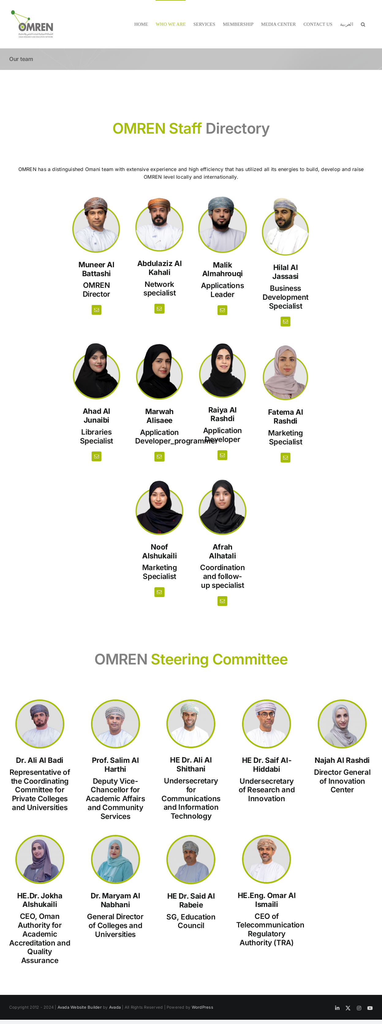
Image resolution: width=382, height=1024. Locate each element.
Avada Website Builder (80, 1007)
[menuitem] (346, 24)
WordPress (202, 1007)
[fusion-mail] (96, 310)
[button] (363, 24)
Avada (115, 1007)
